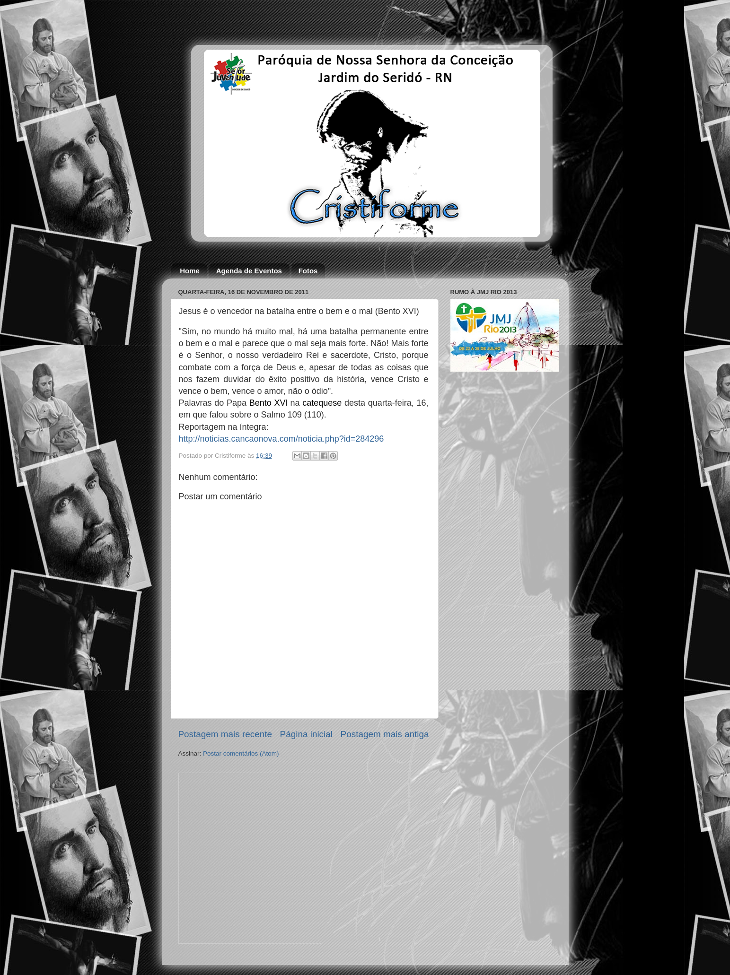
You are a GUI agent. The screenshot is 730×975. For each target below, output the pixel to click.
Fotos (308, 271)
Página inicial (306, 734)
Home (190, 271)
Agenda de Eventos (249, 271)
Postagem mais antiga (385, 734)
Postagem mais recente (225, 734)
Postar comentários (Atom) (241, 753)
